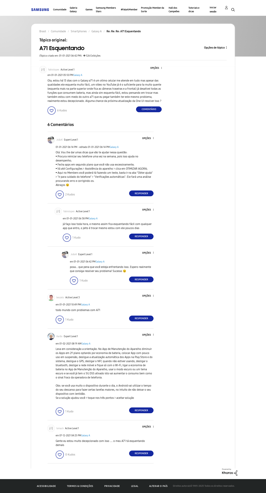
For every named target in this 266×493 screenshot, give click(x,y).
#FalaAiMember (129, 9)
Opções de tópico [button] (214, 47)
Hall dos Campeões (174, 9)
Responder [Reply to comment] (141, 193)
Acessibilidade (46, 486)
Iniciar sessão (213, 9)
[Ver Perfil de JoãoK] (59, 139)
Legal (134, 486)
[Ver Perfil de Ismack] (60, 428)
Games (89, 9)
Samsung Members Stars (106, 9)
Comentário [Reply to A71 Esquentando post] (149, 109)
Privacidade (112, 486)
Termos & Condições (80, 486)
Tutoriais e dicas (193, 9)
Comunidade (59, 9)
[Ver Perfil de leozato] (60, 297)
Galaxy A (77, 75)
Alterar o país (158, 486)
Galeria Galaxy (73, 9)
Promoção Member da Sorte (152, 9)
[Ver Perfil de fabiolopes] (53, 69)
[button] (156, 68)
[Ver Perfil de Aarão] (59, 336)
